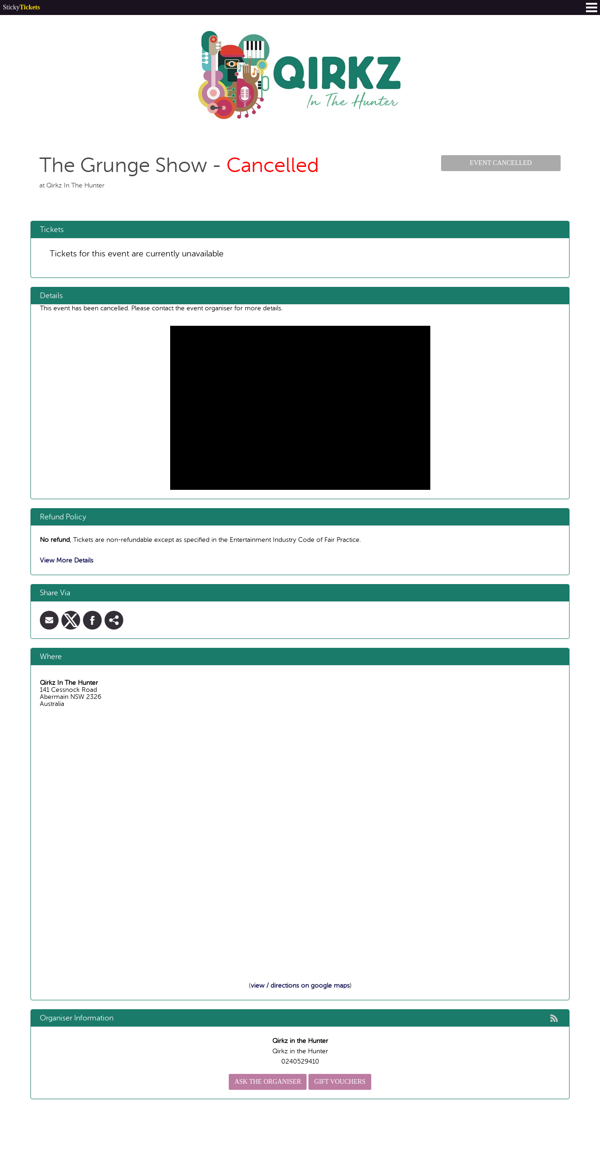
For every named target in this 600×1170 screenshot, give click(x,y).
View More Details (66, 560)
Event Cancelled (501, 162)
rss (554, 1018)
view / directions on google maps (300, 985)
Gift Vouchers (340, 1081)
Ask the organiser (267, 1081)
